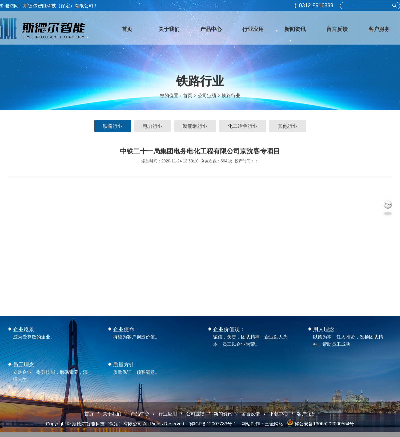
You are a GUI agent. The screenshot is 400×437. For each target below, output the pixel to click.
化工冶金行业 (243, 126)
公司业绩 (195, 413)
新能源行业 (195, 126)
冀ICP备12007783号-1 (212, 423)
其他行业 (288, 126)
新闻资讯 (223, 413)
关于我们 (112, 413)
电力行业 (153, 126)
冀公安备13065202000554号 (324, 423)
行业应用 (167, 413)
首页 (187, 95)
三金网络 (274, 423)
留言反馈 (250, 413)
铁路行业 (231, 95)
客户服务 (306, 413)
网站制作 (250, 423)
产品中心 (140, 413)
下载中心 (278, 413)
